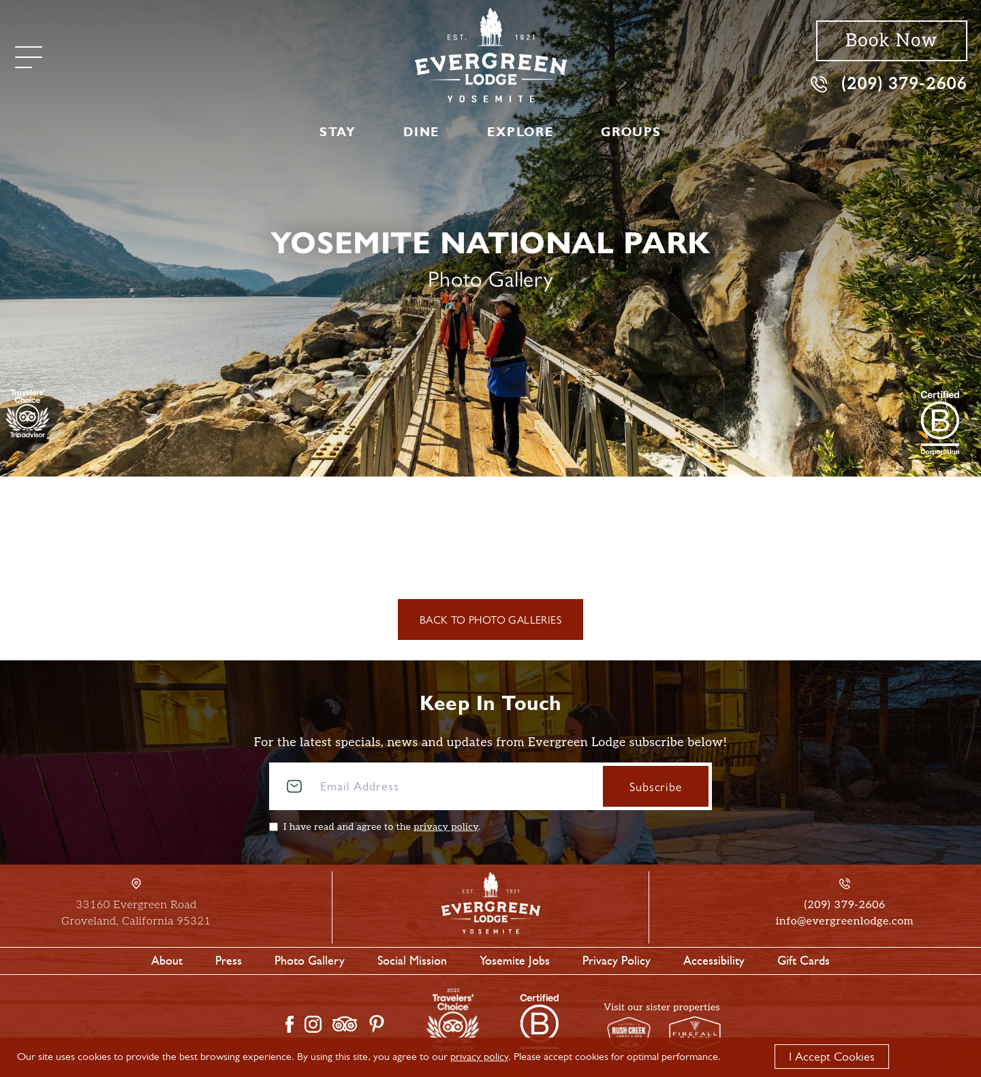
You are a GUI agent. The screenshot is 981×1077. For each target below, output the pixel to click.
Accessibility (714, 960)
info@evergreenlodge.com (845, 921)
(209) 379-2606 (889, 83)
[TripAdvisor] (27, 410)
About (167, 960)
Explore (520, 132)
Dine (421, 132)
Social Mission (412, 960)
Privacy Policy (616, 960)
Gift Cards (803, 960)
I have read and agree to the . (381, 827)
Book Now (891, 41)
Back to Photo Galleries (490, 619)
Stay (338, 132)
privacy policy (446, 827)
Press (228, 960)
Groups (631, 132)
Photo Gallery (310, 960)
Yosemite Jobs (515, 960)
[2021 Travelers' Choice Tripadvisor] (940, 422)
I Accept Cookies (832, 1056)
